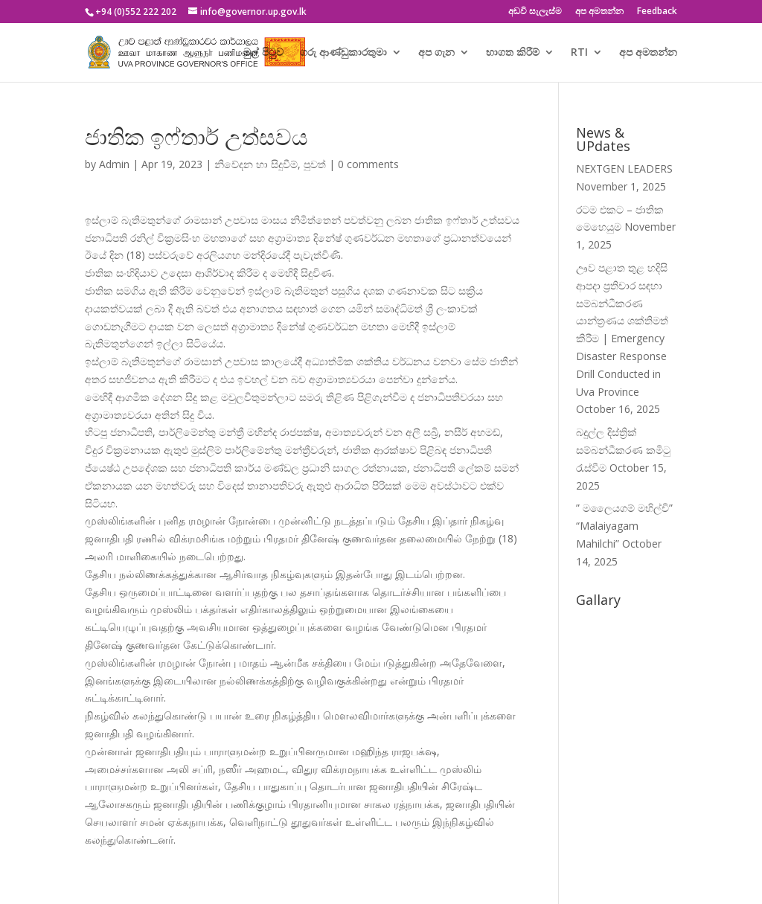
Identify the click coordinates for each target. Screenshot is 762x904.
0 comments (368, 164)
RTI (579, 53)
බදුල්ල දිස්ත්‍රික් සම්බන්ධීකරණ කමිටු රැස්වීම (623, 450)
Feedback (657, 12)
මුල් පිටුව (263, 53)
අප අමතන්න (599, 12)
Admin (114, 164)
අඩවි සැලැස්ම (535, 12)
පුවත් (315, 164)
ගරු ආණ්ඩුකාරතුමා (343, 53)
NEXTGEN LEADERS (624, 168)
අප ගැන (436, 53)
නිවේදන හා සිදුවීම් (256, 164)
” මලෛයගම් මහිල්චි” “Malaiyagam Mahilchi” (624, 526)
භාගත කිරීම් (513, 53)
